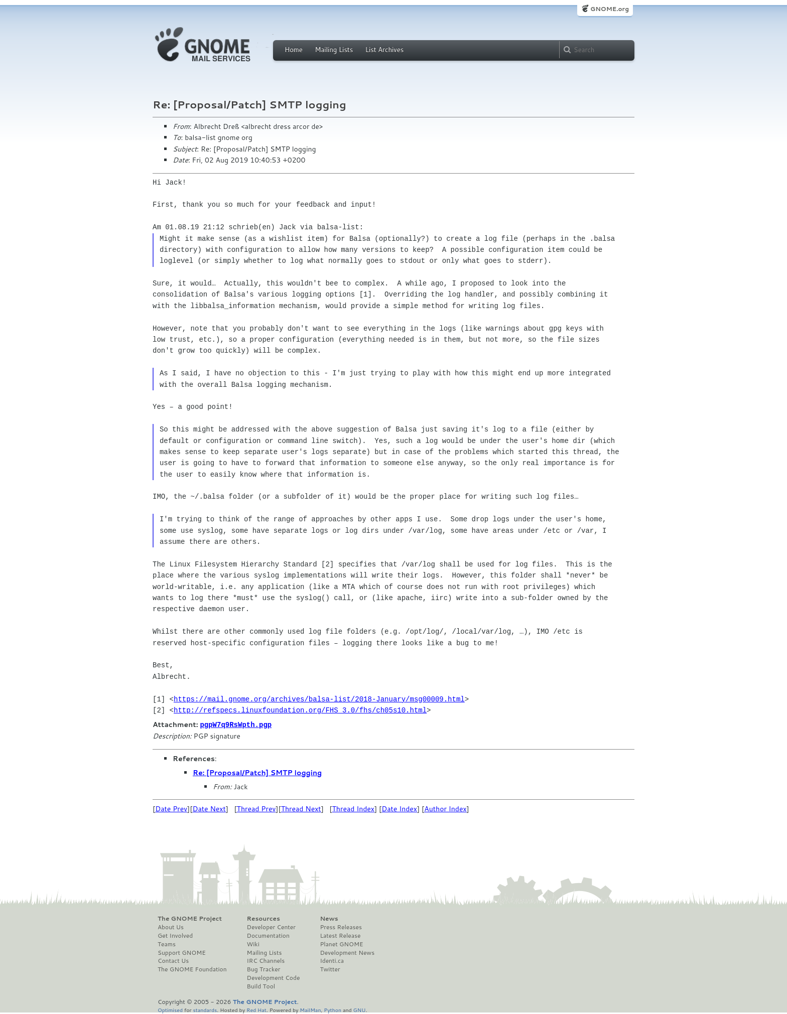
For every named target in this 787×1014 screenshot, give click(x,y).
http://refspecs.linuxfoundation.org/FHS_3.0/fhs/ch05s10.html (300, 710)
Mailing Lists (334, 49)
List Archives (384, 49)
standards (205, 1009)
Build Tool (261, 986)
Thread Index (353, 808)
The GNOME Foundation (192, 969)
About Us (171, 927)
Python (332, 1009)
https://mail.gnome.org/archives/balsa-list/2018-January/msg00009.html (319, 699)
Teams (167, 944)
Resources (263, 918)
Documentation (268, 935)
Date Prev (171, 808)
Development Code (273, 977)
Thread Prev (256, 808)
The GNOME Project (190, 918)
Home (294, 49)
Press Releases (340, 927)
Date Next (208, 808)
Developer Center (271, 927)
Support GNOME (182, 952)
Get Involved (175, 935)
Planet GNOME (341, 944)
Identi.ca (332, 960)
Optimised (170, 1009)
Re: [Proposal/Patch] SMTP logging (257, 772)
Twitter (330, 969)
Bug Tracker (264, 969)
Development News (347, 952)
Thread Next (301, 808)
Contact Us (173, 960)
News (329, 918)
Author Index (445, 808)
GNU (359, 1009)
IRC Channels (266, 960)
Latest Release (340, 935)
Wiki (253, 944)
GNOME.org (609, 9)
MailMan (310, 1009)
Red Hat (256, 1009)
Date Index (399, 808)
